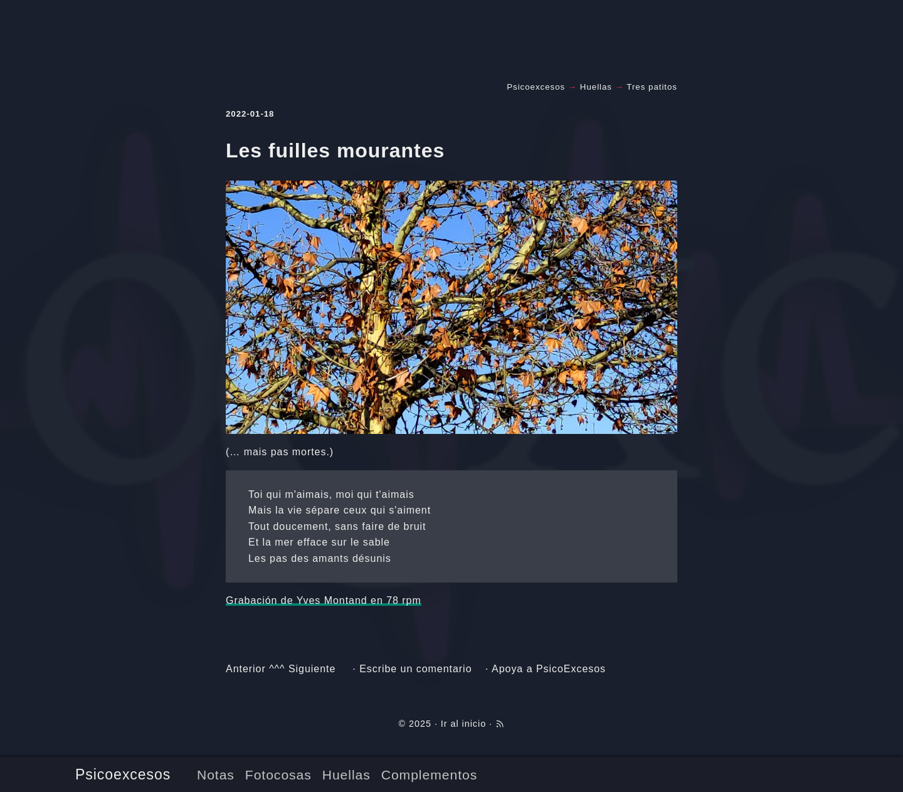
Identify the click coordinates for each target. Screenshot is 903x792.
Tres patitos (651, 87)
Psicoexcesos (123, 774)
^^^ (277, 668)
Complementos (429, 775)
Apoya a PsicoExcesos (549, 668)
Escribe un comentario (415, 668)
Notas (216, 775)
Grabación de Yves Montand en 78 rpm (323, 600)
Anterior (246, 668)
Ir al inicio (463, 724)
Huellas (346, 775)
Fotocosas (278, 775)
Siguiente (311, 668)
